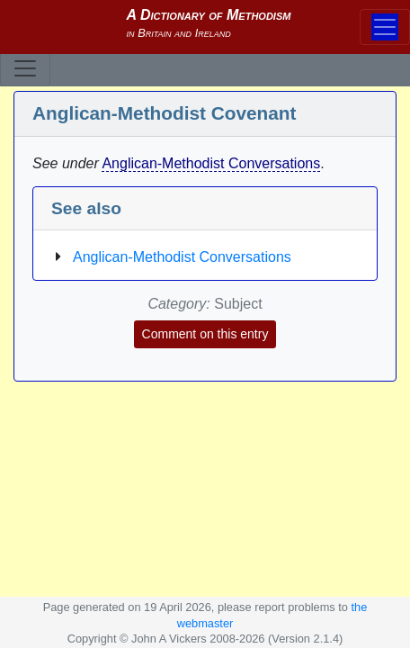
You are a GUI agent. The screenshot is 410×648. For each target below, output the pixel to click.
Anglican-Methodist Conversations (211, 163)
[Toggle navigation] (25, 68)
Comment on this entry (205, 334)
